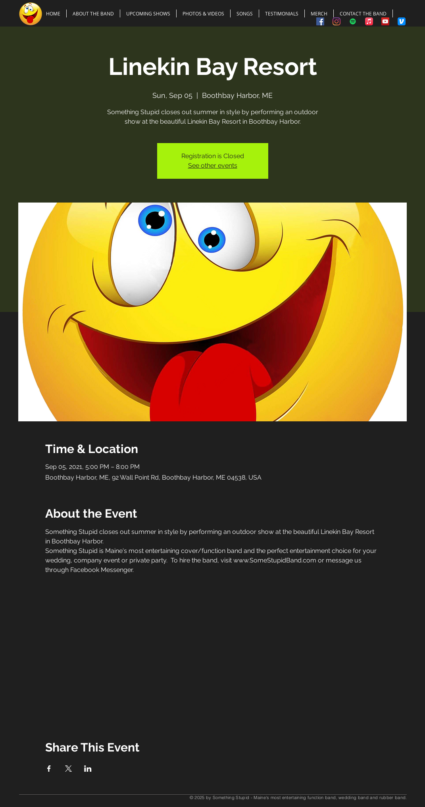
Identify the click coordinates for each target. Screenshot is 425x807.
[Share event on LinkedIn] (88, 768)
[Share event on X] (68, 768)
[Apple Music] (369, 21)
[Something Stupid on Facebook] (320, 21)
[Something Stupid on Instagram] (336, 21)
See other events (212, 165)
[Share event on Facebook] (49, 768)
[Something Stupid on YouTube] (385, 21)
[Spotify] (353, 21)
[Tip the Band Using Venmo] (402, 21)
